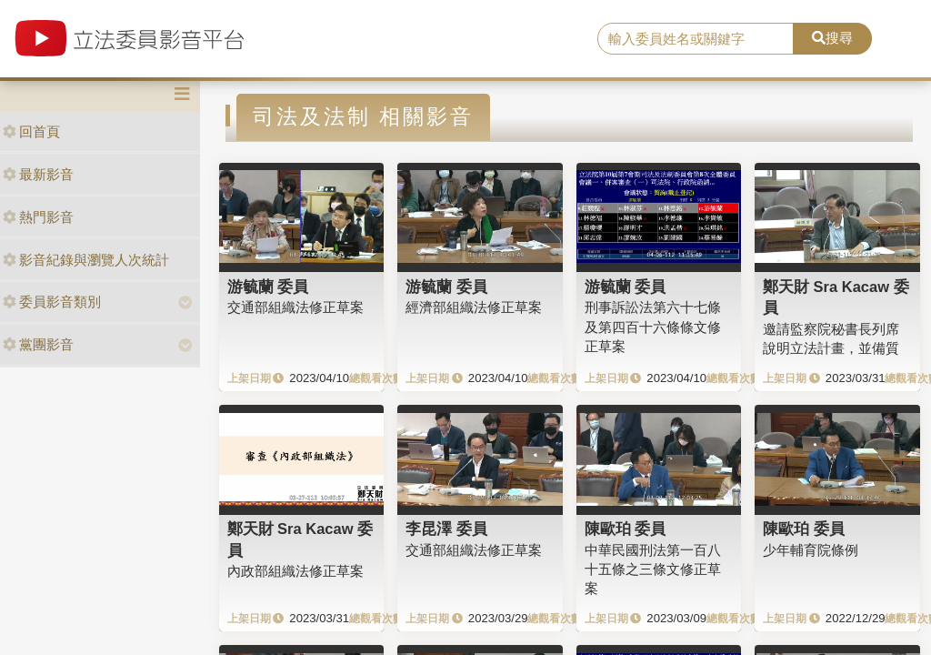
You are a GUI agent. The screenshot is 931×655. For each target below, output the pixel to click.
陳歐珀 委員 (625, 528)
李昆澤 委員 (446, 528)
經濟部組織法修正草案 (473, 307)
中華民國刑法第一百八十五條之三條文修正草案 (653, 569)
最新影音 (38, 174)
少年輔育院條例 (810, 550)
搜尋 (832, 37)
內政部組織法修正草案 (295, 571)
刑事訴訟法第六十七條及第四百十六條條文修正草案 (653, 326)
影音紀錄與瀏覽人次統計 (86, 259)
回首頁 (31, 131)
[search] (695, 39)
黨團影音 (38, 344)
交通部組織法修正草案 (295, 307)
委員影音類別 (52, 301)
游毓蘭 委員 (268, 286)
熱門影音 (38, 217)
